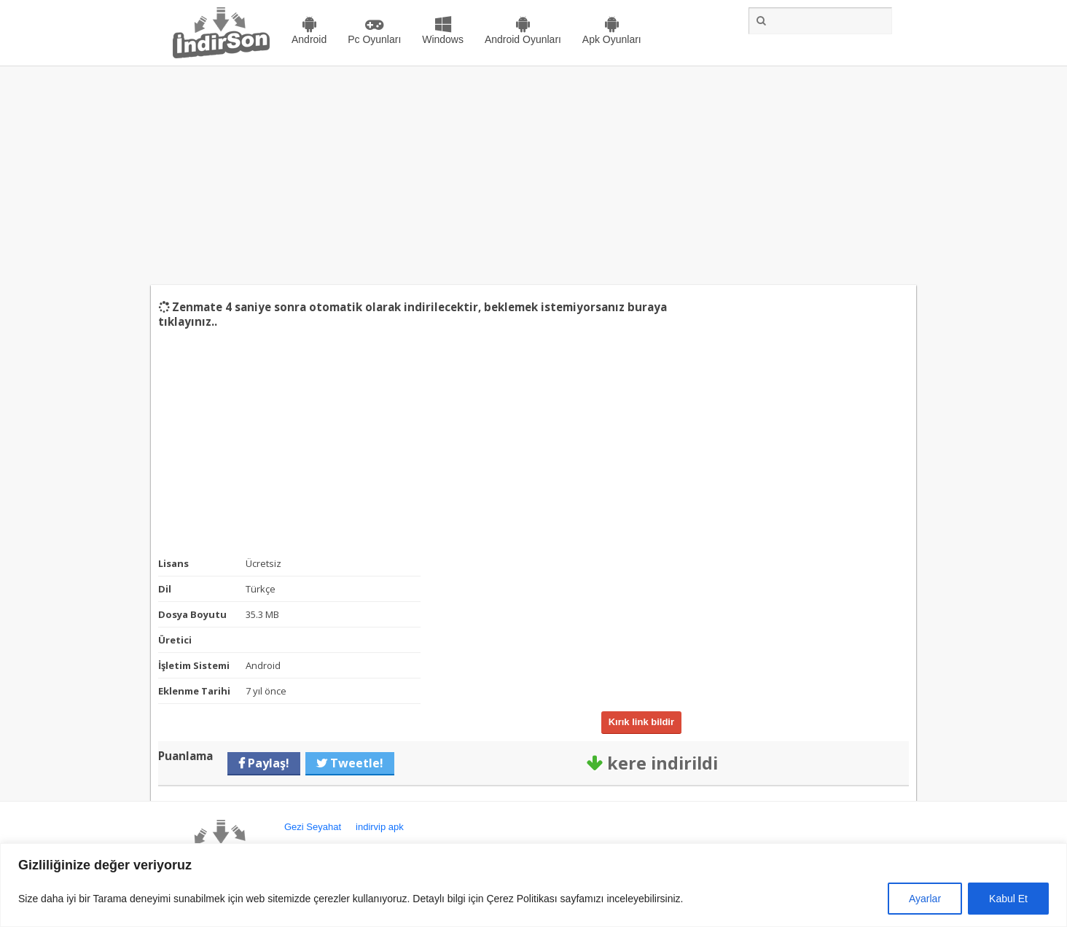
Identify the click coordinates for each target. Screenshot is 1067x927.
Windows (443, 39)
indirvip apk (380, 826)
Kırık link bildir (641, 721)
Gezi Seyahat (312, 826)
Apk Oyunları (611, 39)
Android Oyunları (523, 39)
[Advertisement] (533, 176)
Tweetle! (355, 763)
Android (309, 39)
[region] (533, 885)
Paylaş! (267, 763)
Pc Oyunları (374, 39)
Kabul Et (1008, 898)
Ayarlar (925, 898)
